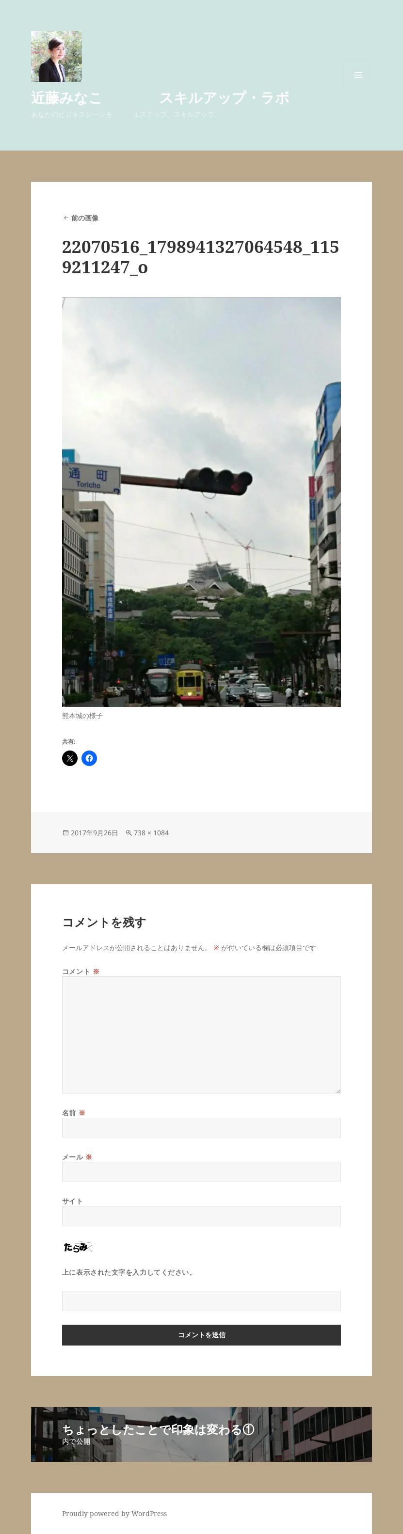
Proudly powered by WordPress (114, 1513)
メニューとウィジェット (358, 88)
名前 (73, 1112)
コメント (80, 971)
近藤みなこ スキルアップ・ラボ (160, 97)
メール (77, 1156)
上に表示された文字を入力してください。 (129, 1272)
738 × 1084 (151, 832)
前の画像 (84, 217)
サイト (72, 1200)
